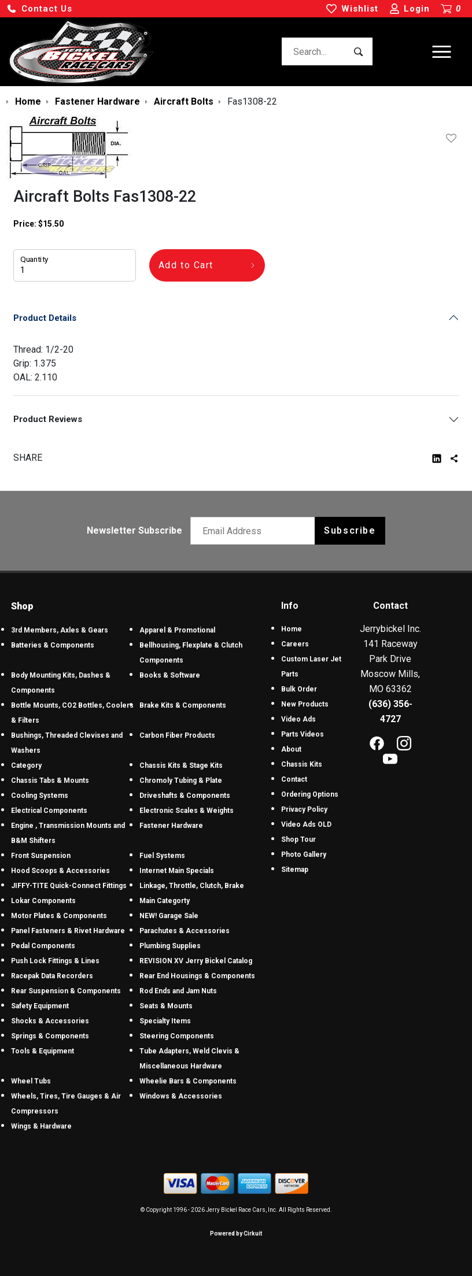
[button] (39, 9)
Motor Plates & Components (59, 916)
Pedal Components (43, 946)
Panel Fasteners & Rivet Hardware (68, 931)
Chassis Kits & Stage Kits (181, 765)
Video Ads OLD (306, 824)
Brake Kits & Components (182, 705)
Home (291, 629)
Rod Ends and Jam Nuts (178, 991)
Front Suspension (41, 856)
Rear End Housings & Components (197, 976)
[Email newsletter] (255, 531)
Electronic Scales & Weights (186, 811)
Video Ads (298, 719)
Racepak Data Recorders (52, 976)
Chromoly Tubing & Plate (180, 780)
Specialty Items (165, 1021)
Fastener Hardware (171, 826)
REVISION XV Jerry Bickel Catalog (195, 961)
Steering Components (176, 1036)
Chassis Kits (301, 764)
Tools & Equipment (42, 1051)
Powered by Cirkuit (236, 1233)
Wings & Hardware (41, 1126)
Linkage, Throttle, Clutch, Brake (191, 886)
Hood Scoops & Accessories (60, 871)
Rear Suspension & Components (66, 991)
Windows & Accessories (180, 1096)
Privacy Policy (304, 809)
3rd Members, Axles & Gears (59, 630)
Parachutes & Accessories (184, 931)
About (291, 749)
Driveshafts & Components (184, 796)
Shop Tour (298, 839)
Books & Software (169, 675)
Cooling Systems (39, 796)
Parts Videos (302, 734)
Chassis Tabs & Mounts (50, 780)
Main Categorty (164, 901)
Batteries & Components (52, 645)
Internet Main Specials (176, 871)
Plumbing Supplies (170, 946)
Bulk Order (299, 689)
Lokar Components (43, 901)
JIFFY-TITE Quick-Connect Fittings (69, 886)
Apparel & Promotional (177, 630)
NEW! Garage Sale (168, 916)
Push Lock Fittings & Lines (55, 961)
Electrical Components (49, 811)
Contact (294, 779)
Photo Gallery (303, 854)
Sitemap (294, 870)
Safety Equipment (40, 1006)
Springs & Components (50, 1036)
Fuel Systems (162, 856)
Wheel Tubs (31, 1081)
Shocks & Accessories (50, 1021)
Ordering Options (309, 794)
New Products (305, 704)
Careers (295, 644)
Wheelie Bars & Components (188, 1081)
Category (26, 765)
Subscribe (349, 530)
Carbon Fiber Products (177, 735)
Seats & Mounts (166, 1006)
